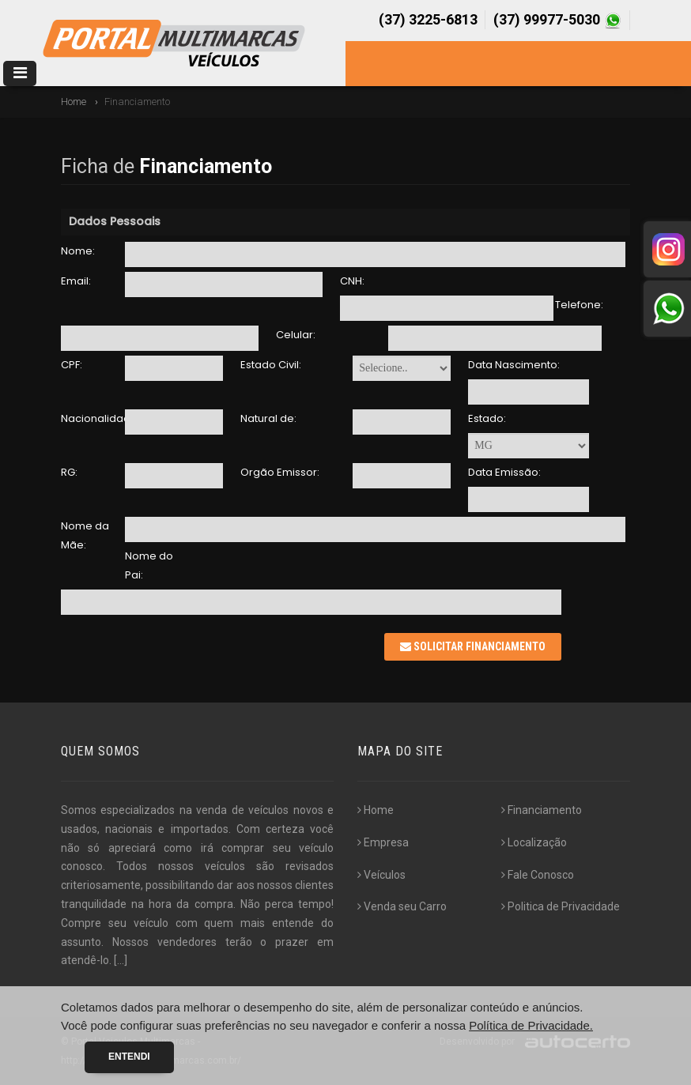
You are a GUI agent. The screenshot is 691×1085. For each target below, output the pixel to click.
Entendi (129, 1056)
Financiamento (541, 810)
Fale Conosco (537, 874)
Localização (534, 842)
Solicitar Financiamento (473, 646)
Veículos (381, 874)
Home (73, 101)
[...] (120, 960)
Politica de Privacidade (560, 906)
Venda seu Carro (402, 906)
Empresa (383, 842)
